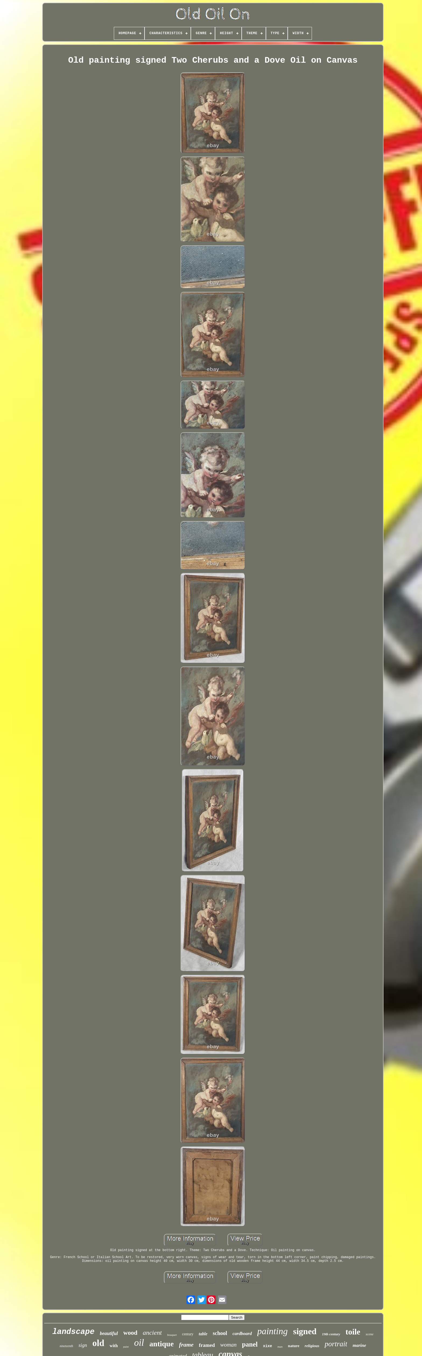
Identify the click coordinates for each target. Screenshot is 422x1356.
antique (161, 1344)
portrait (336, 1344)
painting (272, 1331)
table (203, 1334)
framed (207, 1345)
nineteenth (66, 1346)
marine (359, 1345)
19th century (331, 1334)
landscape (73, 1331)
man (280, 1346)
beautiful (109, 1333)
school (220, 1333)
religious (312, 1346)
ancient (152, 1332)
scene (370, 1334)
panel (250, 1344)
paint (126, 1346)
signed (304, 1331)
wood (130, 1332)
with (114, 1345)
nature (293, 1346)
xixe (267, 1346)
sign (83, 1345)
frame (186, 1344)
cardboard (242, 1333)
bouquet (172, 1334)
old (98, 1343)
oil (139, 1342)
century (188, 1334)
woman (228, 1344)
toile (353, 1331)
